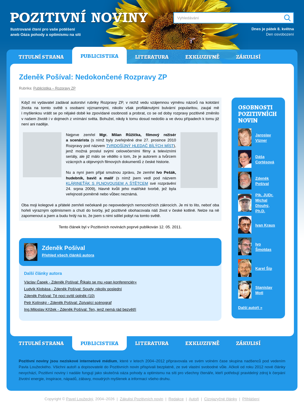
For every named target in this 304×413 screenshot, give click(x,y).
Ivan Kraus (265, 225)
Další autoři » (250, 307)
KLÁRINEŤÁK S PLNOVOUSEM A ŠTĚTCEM (107, 183)
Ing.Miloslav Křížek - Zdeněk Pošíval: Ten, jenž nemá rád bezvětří (80, 309)
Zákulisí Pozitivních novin (141, 399)
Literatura (152, 57)
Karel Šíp (263, 268)
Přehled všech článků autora (68, 255)
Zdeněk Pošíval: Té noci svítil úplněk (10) (59, 296)
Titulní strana (41, 57)
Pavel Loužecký (79, 399)
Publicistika (99, 56)
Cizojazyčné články (220, 399)
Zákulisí (248, 57)
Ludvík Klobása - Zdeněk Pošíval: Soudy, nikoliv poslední (73, 289)
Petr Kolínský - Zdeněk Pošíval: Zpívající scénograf (68, 302)
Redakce (176, 399)
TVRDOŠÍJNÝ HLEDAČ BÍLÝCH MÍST (140, 145)
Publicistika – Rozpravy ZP (54, 88)
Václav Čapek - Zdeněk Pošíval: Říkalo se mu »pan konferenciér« (80, 282)
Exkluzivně (202, 57)
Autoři (194, 399)
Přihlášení (250, 399)
